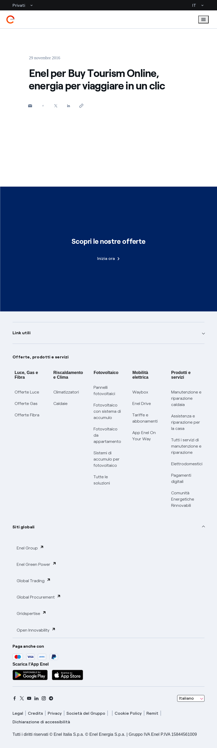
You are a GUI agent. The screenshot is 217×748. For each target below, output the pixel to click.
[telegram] (51, 698)
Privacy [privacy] (55, 713)
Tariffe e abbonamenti (145, 418)
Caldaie (60, 403)
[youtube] (29, 698)
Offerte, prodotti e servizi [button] (41, 357)
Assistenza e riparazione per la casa (185, 422)
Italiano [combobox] (186, 698)
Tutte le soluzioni (102, 479)
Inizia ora (108, 258)
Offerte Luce (27, 392)
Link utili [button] (21, 332)
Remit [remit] (152, 713)
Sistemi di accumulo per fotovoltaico (107, 459)
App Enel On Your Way (144, 435)
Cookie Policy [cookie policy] (128, 713)
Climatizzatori (66, 392)
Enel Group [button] (30, 547)
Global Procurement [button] (39, 597)
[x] (22, 698)
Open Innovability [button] (36, 630)
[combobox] (190, 698)
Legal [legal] (18, 713)
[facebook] (15, 698)
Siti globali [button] (24, 526)
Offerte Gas (26, 403)
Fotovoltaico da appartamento (107, 435)
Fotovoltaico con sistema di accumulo (107, 411)
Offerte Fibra (27, 414)
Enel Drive (141, 403)
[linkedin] (36, 698)
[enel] (10, 19)
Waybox (140, 392)
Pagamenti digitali (181, 478)
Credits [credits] (35, 713)
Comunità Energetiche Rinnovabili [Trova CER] (182, 499)
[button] (30, 105)
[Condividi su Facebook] (43, 105)
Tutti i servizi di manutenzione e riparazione (186, 446)
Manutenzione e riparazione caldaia (186, 398)
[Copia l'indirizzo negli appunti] (81, 105)
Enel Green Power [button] (37, 564)
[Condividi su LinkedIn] (68, 105)
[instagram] (44, 698)
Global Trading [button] (34, 580)
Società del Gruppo (85, 713)
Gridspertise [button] (31, 613)
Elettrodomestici (186, 463)
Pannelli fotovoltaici (104, 390)
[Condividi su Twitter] (55, 105)
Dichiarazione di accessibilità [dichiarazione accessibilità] (41, 721)
